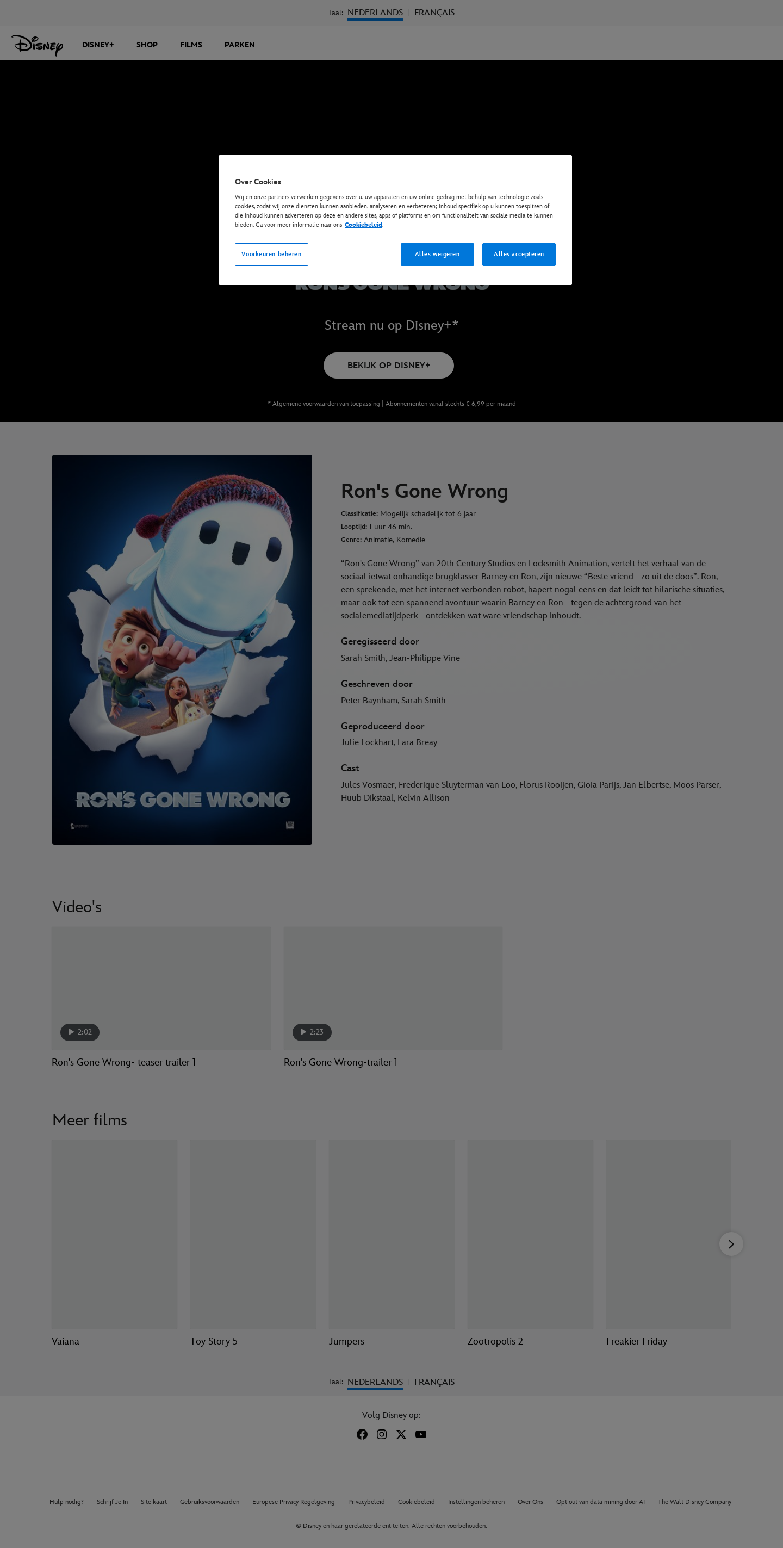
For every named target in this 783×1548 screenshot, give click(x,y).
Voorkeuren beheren (271, 254)
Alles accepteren (519, 254)
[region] (395, 220)
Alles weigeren (437, 254)
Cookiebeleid (363, 224)
